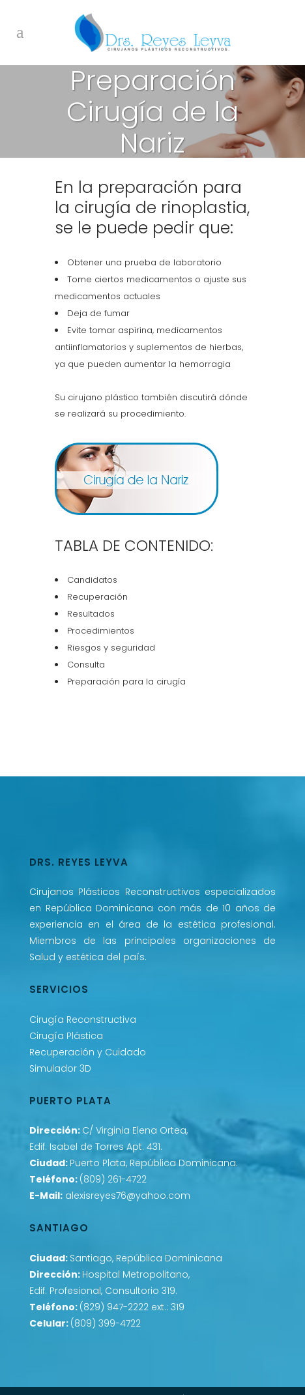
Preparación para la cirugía (126, 681)
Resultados (91, 614)
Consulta (86, 664)
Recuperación (97, 597)
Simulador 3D (60, 1068)
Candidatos (92, 580)
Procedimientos (100, 630)
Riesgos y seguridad (111, 647)
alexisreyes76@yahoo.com (127, 1195)
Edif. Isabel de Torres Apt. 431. (95, 1146)
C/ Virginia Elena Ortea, (135, 1130)
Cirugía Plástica (66, 1035)
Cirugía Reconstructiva (82, 1019)
